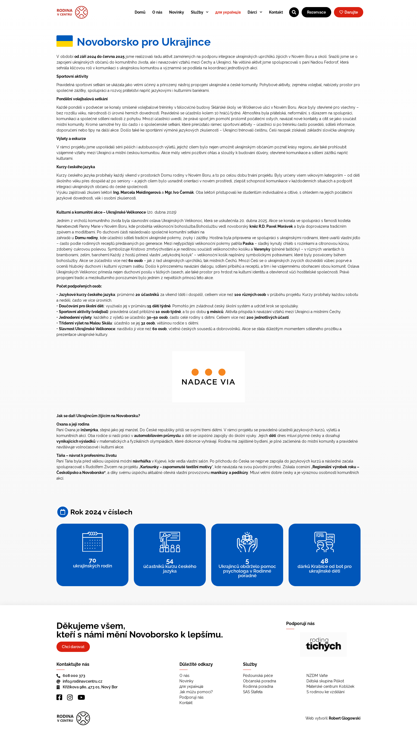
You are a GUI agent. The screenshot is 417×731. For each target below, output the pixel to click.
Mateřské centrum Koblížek (330, 686)
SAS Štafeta (253, 692)
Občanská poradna (259, 681)
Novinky (176, 12)
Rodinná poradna (258, 686)
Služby (199, 12)
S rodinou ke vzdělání (326, 692)
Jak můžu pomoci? (196, 692)
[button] (294, 644)
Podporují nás (191, 697)
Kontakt (276, 12)
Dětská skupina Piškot (325, 681)
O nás (157, 12)
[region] (323, 644)
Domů (140, 12)
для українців (228, 12)
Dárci (255, 12)
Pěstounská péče (258, 675)
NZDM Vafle (317, 675)
